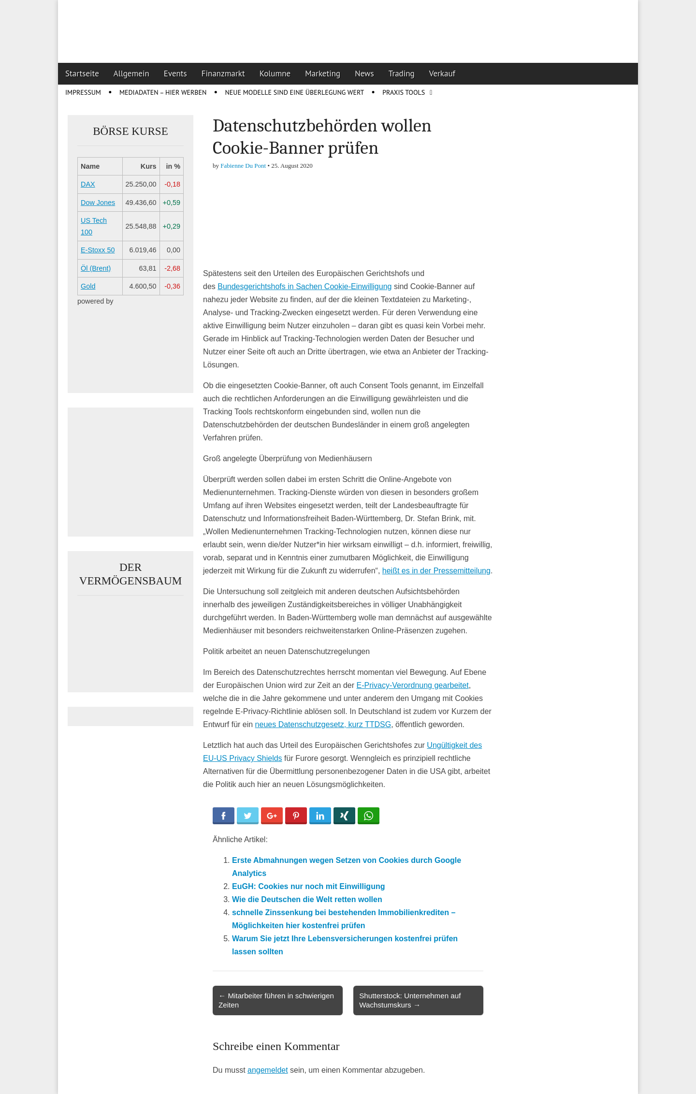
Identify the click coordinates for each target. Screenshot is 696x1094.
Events (175, 73)
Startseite (82, 73)
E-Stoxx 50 (98, 250)
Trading (402, 73)
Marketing (322, 73)
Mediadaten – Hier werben (163, 92)
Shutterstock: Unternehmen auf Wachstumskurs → (410, 1000)
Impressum (83, 92)
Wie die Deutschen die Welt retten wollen (307, 899)
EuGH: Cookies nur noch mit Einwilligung (308, 886)
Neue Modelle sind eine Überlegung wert (294, 92)
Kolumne (275, 73)
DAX (88, 184)
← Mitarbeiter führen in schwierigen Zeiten (276, 1000)
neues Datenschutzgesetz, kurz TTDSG (323, 724)
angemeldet (267, 1070)
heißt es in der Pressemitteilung (436, 571)
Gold (88, 286)
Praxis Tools (403, 92)
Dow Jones (98, 202)
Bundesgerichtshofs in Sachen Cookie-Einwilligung (305, 286)
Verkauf (442, 73)
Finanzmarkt (223, 73)
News (364, 73)
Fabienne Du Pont (243, 165)
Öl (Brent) (96, 268)
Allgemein (131, 73)
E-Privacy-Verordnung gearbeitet (413, 685)
